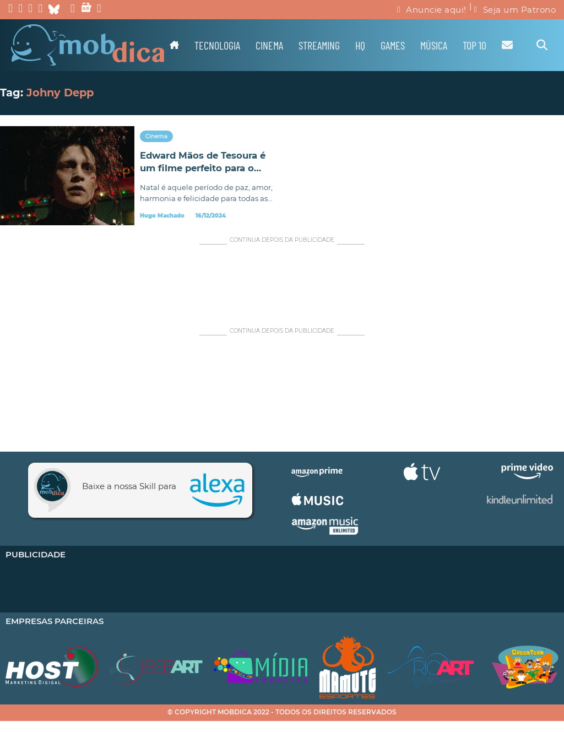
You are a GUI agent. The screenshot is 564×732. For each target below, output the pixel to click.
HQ (360, 45)
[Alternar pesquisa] (541, 45)
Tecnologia (217, 45)
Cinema (269, 45)
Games (393, 45)
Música (433, 45)
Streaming (319, 45)
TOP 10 (474, 45)
